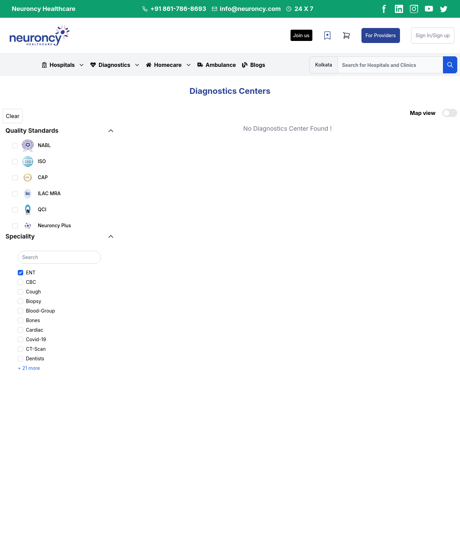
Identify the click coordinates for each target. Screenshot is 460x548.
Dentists (35, 358)
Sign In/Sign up (433, 35)
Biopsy (33, 301)
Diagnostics (115, 64)
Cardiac (34, 330)
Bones (33, 320)
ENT (30, 272)
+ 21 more (29, 368)
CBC (31, 282)
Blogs (253, 64)
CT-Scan (36, 349)
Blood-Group (40, 311)
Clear (12, 116)
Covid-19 (36, 339)
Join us (301, 35)
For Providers (381, 35)
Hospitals (63, 64)
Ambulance (216, 64)
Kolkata (323, 65)
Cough (33, 291)
